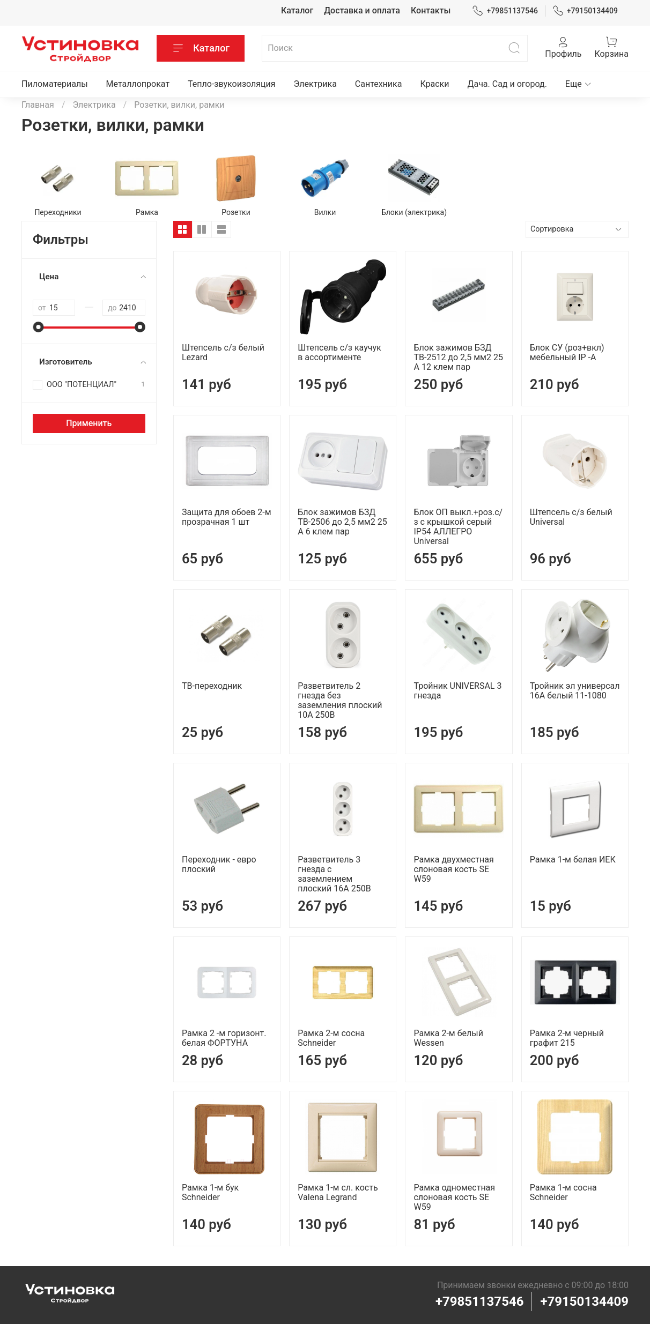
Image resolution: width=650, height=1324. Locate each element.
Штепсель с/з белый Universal (571, 517)
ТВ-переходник (212, 686)
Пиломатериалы (54, 84)
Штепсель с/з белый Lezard (223, 352)
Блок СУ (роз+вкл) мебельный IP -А (567, 352)
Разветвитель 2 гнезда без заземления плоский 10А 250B (340, 700)
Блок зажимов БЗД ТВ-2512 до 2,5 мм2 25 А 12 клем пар (458, 357)
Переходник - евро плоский (219, 864)
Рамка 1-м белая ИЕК (573, 859)
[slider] (38, 327)
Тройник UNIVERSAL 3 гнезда (457, 691)
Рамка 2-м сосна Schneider (331, 1038)
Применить (89, 423)
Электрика (315, 84)
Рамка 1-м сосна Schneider (563, 1192)
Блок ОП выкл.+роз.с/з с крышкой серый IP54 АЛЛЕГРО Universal (458, 526)
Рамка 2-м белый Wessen (448, 1038)
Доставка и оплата (362, 10)
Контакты (430, 10)
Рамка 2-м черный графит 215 (567, 1038)
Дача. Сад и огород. (507, 84)
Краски (434, 84)
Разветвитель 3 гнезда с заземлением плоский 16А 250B (334, 874)
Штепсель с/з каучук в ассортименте (339, 352)
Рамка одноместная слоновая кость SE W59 (454, 1197)
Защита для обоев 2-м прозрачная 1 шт (226, 517)
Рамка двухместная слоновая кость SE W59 (453, 869)
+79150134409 (585, 11)
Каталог (297, 10)
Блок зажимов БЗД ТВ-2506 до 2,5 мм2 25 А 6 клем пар (342, 522)
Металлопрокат (138, 84)
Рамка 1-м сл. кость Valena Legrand (338, 1192)
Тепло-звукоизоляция (232, 84)
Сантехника (378, 84)
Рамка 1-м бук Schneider (210, 1192)
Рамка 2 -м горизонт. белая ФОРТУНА (224, 1038)
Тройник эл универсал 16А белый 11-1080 (575, 691)
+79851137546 (505, 11)
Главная (37, 105)
